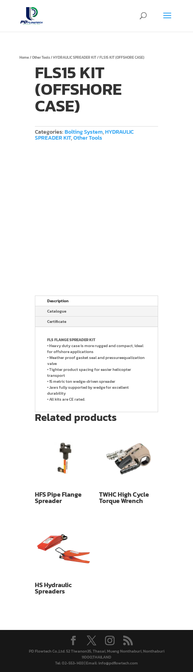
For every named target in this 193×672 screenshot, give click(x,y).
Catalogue (56, 311)
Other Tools (41, 57)
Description (58, 301)
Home (24, 57)
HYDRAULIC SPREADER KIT (74, 57)
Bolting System (84, 132)
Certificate (56, 321)
